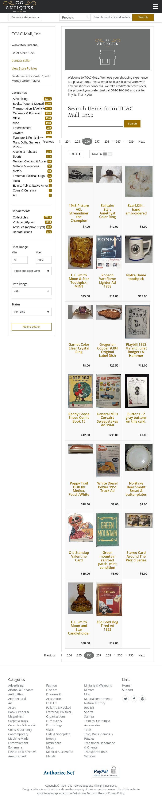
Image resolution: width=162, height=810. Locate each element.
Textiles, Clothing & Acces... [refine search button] (31, 161)
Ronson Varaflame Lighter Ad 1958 (107, 281)
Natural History (94, 703)
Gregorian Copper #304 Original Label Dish (107, 350)
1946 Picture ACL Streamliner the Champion (79, 213)
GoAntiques (19, 6)
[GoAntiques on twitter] (125, 698)
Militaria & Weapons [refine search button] (26, 166)
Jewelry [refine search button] (18, 132)
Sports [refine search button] (18, 156)
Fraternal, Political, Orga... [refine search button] (31, 176)
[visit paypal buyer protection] (106, 772)
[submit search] (143, 17)
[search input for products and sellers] (112, 17)
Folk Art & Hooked (58, 708)
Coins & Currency (20, 730)
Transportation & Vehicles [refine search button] (30, 108)
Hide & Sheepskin (58, 734)
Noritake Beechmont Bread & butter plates (136, 489)
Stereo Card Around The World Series (136, 556)
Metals (50, 756)
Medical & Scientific (59, 752)
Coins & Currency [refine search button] (25, 190)
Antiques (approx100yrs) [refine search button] (29, 227)
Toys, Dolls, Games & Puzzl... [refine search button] (32, 145)
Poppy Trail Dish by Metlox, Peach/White (79, 489)
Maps (50, 747)
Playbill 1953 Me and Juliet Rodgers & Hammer (136, 350)
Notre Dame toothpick (136, 277)
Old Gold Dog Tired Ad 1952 (107, 626)
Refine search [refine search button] (31, 326)
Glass (50, 730)
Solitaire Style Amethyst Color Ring (107, 211)
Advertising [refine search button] (21, 98)
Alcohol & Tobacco (21, 690)
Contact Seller (21, 61)
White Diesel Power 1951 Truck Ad (107, 487)
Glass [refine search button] (17, 118)
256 (87, 141)
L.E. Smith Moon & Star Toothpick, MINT (79, 281)
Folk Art (51, 703)
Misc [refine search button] (16, 123)
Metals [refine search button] (18, 171)
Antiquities (15, 694)
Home (126, 685)
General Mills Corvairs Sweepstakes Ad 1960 (107, 419)
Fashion (51, 685)
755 (131, 655)
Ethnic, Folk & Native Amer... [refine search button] (32, 185)
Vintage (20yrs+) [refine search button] (24, 222)
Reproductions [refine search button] (23, 232)
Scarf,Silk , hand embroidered (136, 209)
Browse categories (23, 17)
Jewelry (51, 738)
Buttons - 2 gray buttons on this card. (136, 418)
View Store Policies (24, 68)
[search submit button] (132, 123)
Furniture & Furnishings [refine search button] (29, 137)
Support (127, 690)
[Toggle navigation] (155, 6)
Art (10, 703)
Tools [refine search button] (17, 180)
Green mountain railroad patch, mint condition (107, 560)
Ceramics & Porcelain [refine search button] (28, 113)
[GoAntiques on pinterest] (142, 698)
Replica (89, 708)
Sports (88, 712)
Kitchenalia (53, 743)
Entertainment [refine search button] (22, 128)
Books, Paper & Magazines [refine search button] (31, 103)
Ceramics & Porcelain (22, 725)
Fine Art (51, 690)
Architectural (17, 699)
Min (14, 252)
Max (39, 252)
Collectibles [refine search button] (21, 217)
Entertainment (18, 743)
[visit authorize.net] (59, 772)
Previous (48, 141)
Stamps (89, 716)
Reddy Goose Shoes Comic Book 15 (78, 418)
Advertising (16, 685)
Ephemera (15, 747)
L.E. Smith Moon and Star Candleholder (79, 628)
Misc (87, 694)
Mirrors (89, 690)
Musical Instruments (98, 699)
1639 (130, 141)
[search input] (95, 123)
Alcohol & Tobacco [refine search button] (25, 151)
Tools (88, 730)
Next (141, 141)
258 (106, 141)
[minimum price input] (20, 260)
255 (77, 141)
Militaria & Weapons (98, 685)
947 (118, 141)
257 (97, 141)
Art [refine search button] (15, 195)
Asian (12, 708)
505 (119, 655)
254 (67, 141)
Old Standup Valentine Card (79, 556)
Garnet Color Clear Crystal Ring (79, 348)
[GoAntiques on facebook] (134, 698)
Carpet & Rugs (18, 721)
